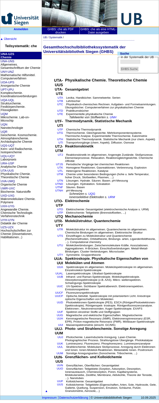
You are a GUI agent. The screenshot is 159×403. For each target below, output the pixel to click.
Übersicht (8, 39)
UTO (60, 209)
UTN (60, 180)
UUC (60, 286)
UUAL (59, 273)
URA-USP (7, 163)
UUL (60, 346)
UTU (60, 245)
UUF (60, 311)
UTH (60, 139)
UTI (60, 142)
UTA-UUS (7, 170)
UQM (4, 114)
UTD (60, 110)
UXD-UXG (7, 195)
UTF (60, 129)
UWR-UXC (8, 188)
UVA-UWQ (8, 181)
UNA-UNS (7, 61)
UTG (60, 132)
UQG (91, 193)
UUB (60, 276)
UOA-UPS (7, 82)
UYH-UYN (7, 220)
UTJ (60, 154)
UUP (60, 381)
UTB (60, 101)
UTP (60, 212)
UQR (4, 131)
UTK (60, 167)
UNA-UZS (7, 54)
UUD (60, 302)
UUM (60, 353)
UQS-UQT (7, 145)
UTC (60, 104)
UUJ (60, 337)
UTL (60, 170)
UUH (60, 318)
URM (111, 197)
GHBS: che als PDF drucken (60, 31)
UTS (60, 235)
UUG (60, 315)
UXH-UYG (7, 206)
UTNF (59, 187)
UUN (60, 365)
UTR (60, 229)
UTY (60, 254)
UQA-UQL (7, 100)
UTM (60, 174)
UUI (60, 324)
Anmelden (21, 29)
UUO (60, 368)
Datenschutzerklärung (73, 397)
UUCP (59, 296)
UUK (60, 343)
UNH (113, 117)
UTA (60, 97)
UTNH (59, 190)
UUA (60, 267)
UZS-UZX (7, 227)
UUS (60, 384)
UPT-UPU (7, 89)
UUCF (59, 292)
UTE (60, 114)
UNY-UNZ (7, 71)
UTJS (59, 164)
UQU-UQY (8, 156)
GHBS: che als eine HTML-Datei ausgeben (98, 31)
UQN (4, 124)
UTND (59, 183)
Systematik (55, 37)
